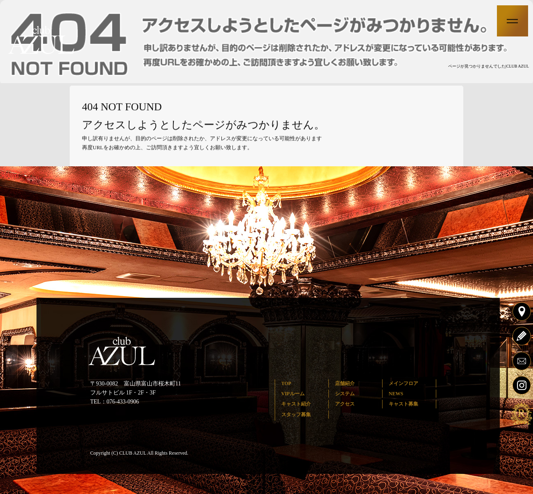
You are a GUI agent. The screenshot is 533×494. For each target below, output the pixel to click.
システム (345, 394)
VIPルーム (293, 394)
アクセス (345, 404)
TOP (286, 383)
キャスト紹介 (296, 404)
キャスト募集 (403, 404)
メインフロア (403, 383)
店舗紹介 (345, 383)
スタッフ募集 (296, 414)
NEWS (396, 394)
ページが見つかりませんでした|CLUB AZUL (488, 66)
